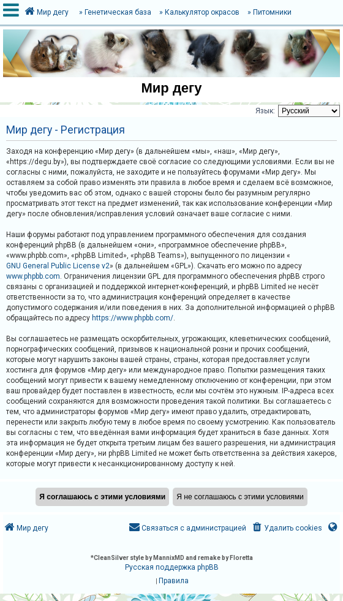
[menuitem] (286, 528)
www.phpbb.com (33, 276)
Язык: (265, 111)
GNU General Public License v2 (58, 266)
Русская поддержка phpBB (172, 567)
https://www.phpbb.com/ (132, 318)
